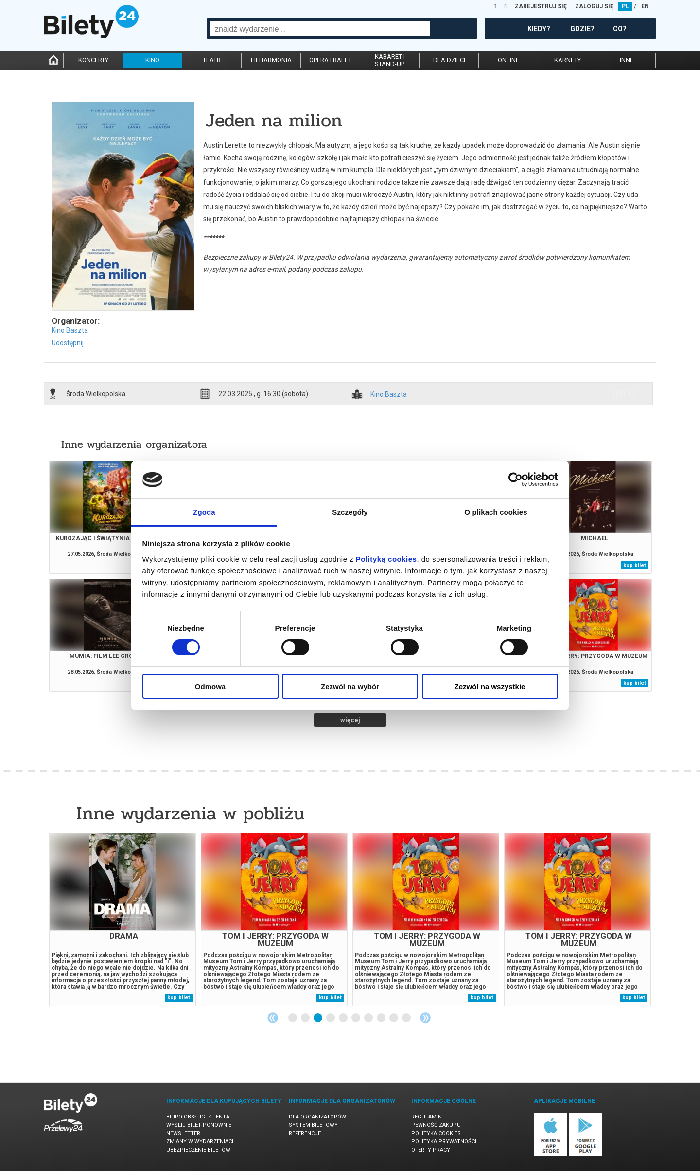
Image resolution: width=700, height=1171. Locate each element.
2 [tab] (306, 1018)
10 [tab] (407, 1018)
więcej (350, 720)
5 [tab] (344, 1018)
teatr (212, 60)
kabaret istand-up (390, 60)
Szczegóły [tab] (350, 512)
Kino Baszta (70, 330)
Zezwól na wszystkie (490, 686)
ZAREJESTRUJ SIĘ (541, 6)
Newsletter (183, 1133)
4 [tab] (331, 1018)
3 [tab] (318, 1018)
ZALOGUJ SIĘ (594, 6)
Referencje (305, 1133)
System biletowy (313, 1125)
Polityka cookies (436, 1133)
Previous (272, 1017)
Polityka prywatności (443, 1141)
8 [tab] (381, 1018)
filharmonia (271, 60)
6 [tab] (356, 1018)
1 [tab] (293, 1018)
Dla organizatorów (317, 1117)
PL (625, 6)
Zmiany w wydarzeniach (201, 1141)
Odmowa (210, 686)
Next (425, 1017)
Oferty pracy (430, 1150)
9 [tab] (394, 1018)
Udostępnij (68, 343)
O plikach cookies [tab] (495, 512)
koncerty (93, 60)
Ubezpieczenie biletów (198, 1150)
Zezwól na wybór (350, 686)
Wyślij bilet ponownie (198, 1125)
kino (152, 60)
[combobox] (320, 28)
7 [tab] (369, 1018)
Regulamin (426, 1117)
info (623, 393)
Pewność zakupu (436, 1125)
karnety (567, 60)
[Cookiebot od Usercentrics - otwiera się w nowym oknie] (515, 479)
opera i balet (330, 60)
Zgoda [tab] (204, 512)
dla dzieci (449, 60)
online (508, 60)
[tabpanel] (122, 919)
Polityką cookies (386, 559)
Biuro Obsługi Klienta (197, 1117)
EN (645, 6)
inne (626, 60)
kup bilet (634, 565)
